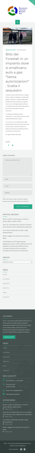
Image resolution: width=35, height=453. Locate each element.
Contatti (6, 297)
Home (5, 274)
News (5, 292)
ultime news (22, 50)
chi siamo (6, 279)
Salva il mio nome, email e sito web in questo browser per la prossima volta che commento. (16, 200)
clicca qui (18, 134)
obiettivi (6, 288)
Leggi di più (9, 337)
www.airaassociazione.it (13, 394)
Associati (6, 283)
